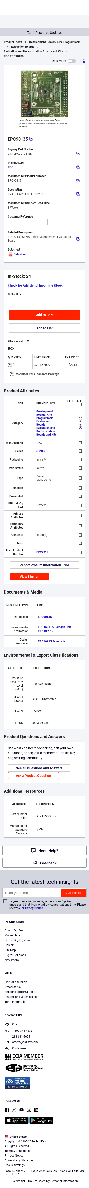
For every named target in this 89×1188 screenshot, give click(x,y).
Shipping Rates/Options (20, 992)
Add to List (45, 328)
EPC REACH (45, 631)
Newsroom (12, 960)
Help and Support (16, 982)
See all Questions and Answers (39, 768)
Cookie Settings (15, 1165)
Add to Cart (44, 315)
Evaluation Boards (22, 46)
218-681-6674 (17, 1036)
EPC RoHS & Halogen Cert (54, 627)
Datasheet (17, 254)
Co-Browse (15, 1049)
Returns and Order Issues (21, 997)
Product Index (13, 42)
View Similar (29, 576)
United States (16, 1136)
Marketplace (12, 935)
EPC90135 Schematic (52, 641)
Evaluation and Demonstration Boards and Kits (33, 51)
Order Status (13, 987)
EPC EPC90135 (14, 56)
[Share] (82, 61)
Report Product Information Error (44, 565)
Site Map (10, 950)
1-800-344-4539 (19, 1031)
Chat (11, 1024)
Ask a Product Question (33, 776)
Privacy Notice (33, 908)
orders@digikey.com (21, 1042)
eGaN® (40, 451)
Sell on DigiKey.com (17, 940)
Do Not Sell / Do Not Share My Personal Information (44, 1181)
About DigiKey (14, 930)
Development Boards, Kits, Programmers (54, 42)
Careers (9, 945)
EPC (10, 167)
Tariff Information (16, 1002)
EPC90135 (45, 617)
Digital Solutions (15, 955)
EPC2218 (42, 552)
